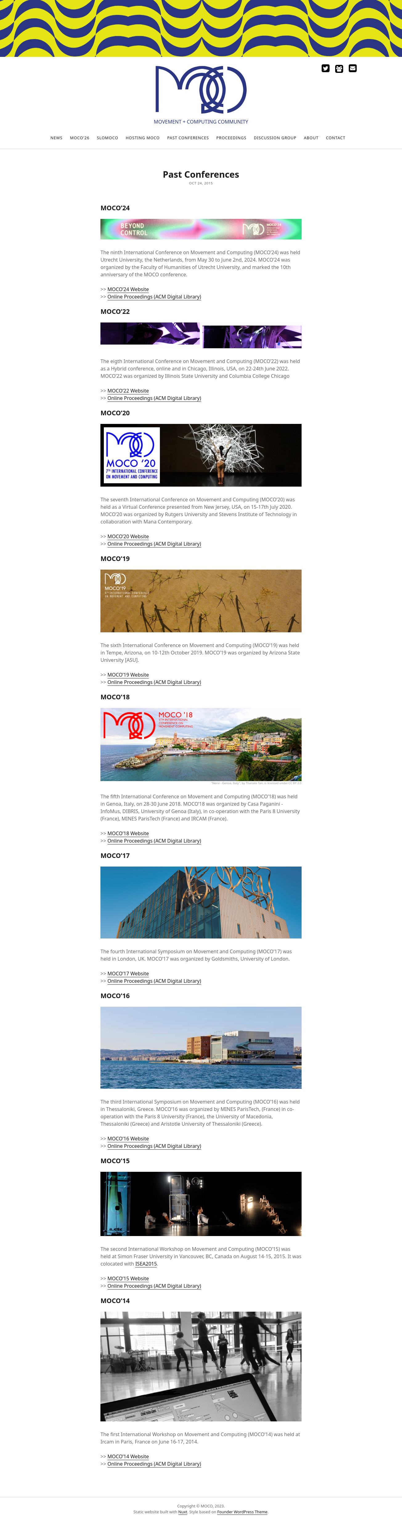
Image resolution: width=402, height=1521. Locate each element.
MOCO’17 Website (128, 973)
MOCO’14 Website (128, 1456)
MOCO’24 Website (128, 289)
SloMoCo (107, 137)
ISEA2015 (146, 1263)
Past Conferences (188, 137)
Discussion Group (275, 137)
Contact (335, 137)
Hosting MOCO (143, 137)
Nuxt (182, 1512)
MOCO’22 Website (128, 390)
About (311, 137)
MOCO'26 (79, 137)
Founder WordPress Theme (242, 1512)
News (57, 137)
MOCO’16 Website (128, 1138)
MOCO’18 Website (128, 833)
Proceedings (231, 137)
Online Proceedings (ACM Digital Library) (154, 296)
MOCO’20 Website (128, 536)
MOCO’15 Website (128, 1278)
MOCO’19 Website (128, 674)
